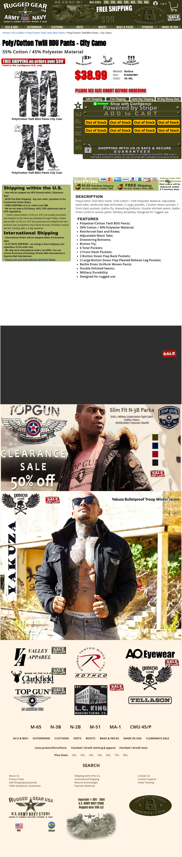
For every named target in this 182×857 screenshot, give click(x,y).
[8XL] (146, 2)
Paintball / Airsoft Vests (133, 748)
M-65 (35, 727)
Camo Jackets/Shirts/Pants (51, 748)
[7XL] (139, 2)
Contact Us (144, 775)
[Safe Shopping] (94, 99)
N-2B (75, 727)
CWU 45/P (140, 727)
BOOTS (90, 738)
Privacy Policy (16, 779)
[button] (162, 81)
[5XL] (126, 2)
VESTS (77, 738)
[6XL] (133, 2)
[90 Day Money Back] (168, 99)
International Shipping (86, 779)
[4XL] (119, 2)
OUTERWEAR (41, 738)
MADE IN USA (133, 738)
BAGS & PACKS (109, 738)
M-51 (95, 727)
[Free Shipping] (117, 99)
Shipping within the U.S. (87, 775)
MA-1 (115, 727)
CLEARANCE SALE (157, 738)
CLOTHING (61, 738)
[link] (174, 6)
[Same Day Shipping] (142, 99)
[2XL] (106, 2)
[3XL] (113, 2)
